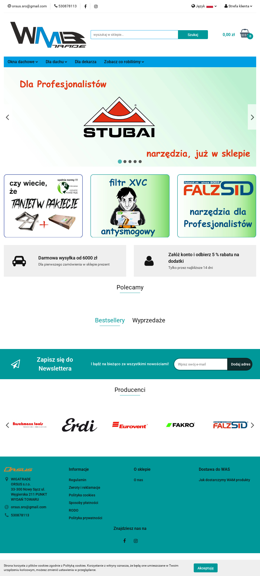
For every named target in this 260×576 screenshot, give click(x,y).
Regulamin (77, 480)
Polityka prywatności (85, 518)
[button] (79, 469)
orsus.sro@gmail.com (28, 507)
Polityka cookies (82, 495)
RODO (73, 510)
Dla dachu (56, 61)
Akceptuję (206, 568)
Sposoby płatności (83, 503)
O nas (138, 480)
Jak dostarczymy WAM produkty (224, 480)
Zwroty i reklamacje (84, 487)
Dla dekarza (85, 61)
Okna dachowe (23, 61)
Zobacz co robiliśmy (124, 61)
